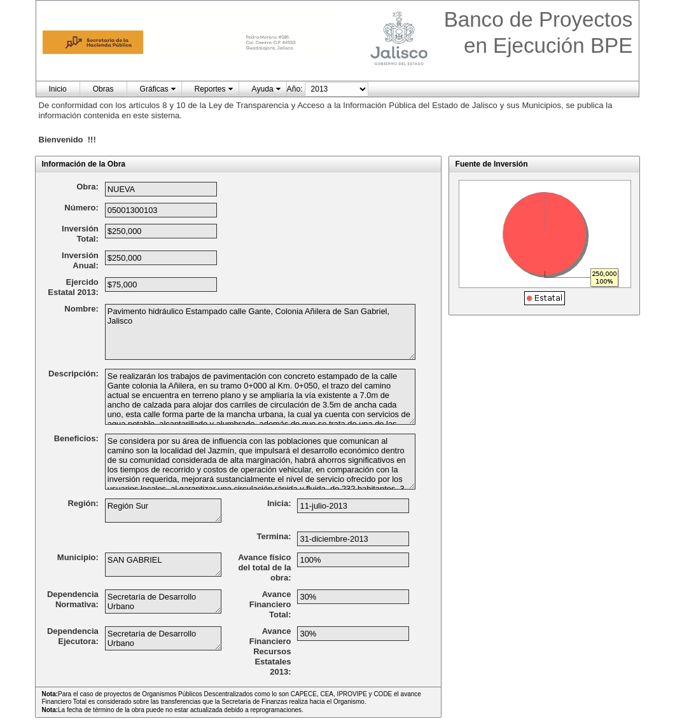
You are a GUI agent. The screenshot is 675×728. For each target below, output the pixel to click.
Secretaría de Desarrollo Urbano (163, 601)
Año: (295, 89)
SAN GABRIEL (163, 565)
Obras (103, 89)
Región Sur (163, 510)
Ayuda (263, 89)
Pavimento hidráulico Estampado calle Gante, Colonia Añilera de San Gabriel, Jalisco (260, 332)
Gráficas (154, 89)
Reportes (210, 89)
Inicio (58, 89)
